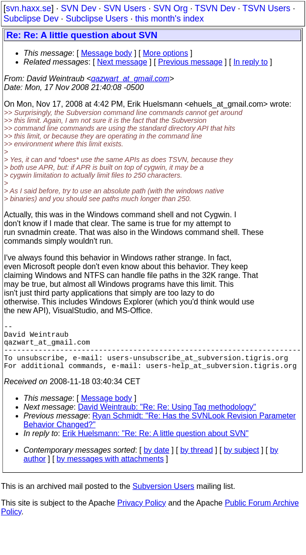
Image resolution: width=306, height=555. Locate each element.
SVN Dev (78, 8)
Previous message (190, 62)
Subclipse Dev (30, 18)
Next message (122, 62)
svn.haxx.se (28, 8)
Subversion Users (163, 498)
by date (156, 462)
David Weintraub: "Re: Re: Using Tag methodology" (167, 419)
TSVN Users (266, 8)
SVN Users (124, 8)
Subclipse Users (97, 18)
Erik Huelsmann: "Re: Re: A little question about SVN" (155, 445)
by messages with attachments (110, 470)
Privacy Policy (141, 514)
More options (165, 53)
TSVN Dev (215, 8)
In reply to (251, 62)
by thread (196, 462)
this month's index (169, 18)
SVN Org (170, 8)
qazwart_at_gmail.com (130, 78)
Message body (106, 53)
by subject (241, 462)
